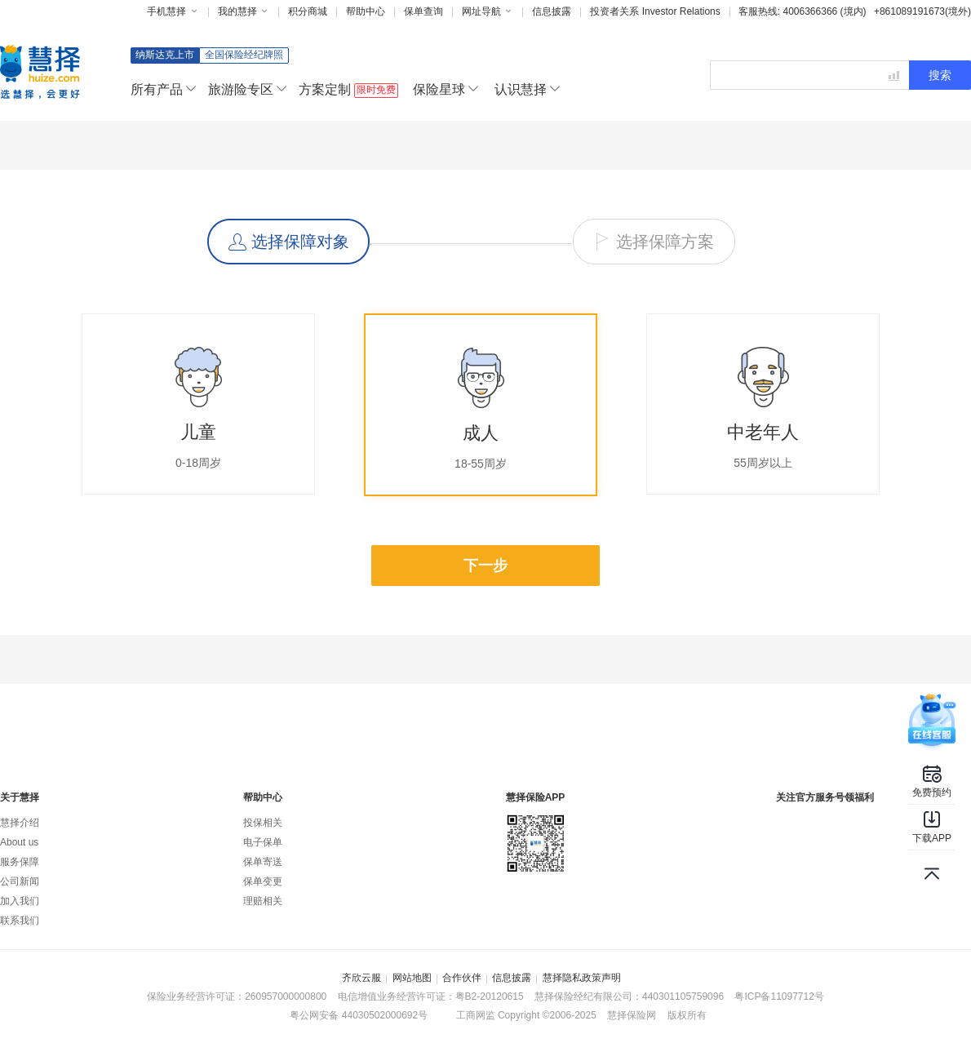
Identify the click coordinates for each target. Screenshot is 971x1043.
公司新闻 (19, 881)
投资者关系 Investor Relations (655, 11)
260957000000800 (285, 996)
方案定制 (348, 90)
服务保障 (19, 862)
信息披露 (551, 11)
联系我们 (19, 920)
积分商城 (307, 11)
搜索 (940, 75)
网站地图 (412, 977)
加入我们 (19, 901)
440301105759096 (683, 996)
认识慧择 (527, 89)
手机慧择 (172, 11)
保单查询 (423, 11)
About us (19, 842)
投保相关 (262, 822)
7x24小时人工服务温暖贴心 (873, 722)
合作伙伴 (461, 977)
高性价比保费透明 (476, 722)
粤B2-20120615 (489, 996)
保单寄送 (262, 862)
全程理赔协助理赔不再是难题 (689, 722)
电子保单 (262, 842)
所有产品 (163, 89)
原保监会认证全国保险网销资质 (77, 722)
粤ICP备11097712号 (778, 996)
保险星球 (445, 89)
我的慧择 (243, 11)
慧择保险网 (631, 1015)
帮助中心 (365, 11)
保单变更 (262, 881)
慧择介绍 (19, 822)
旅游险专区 (247, 89)
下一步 (485, 565)
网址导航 (487, 11)
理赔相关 (262, 901)
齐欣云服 (361, 977)
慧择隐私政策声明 (582, 977)
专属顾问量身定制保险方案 (262, 722)
